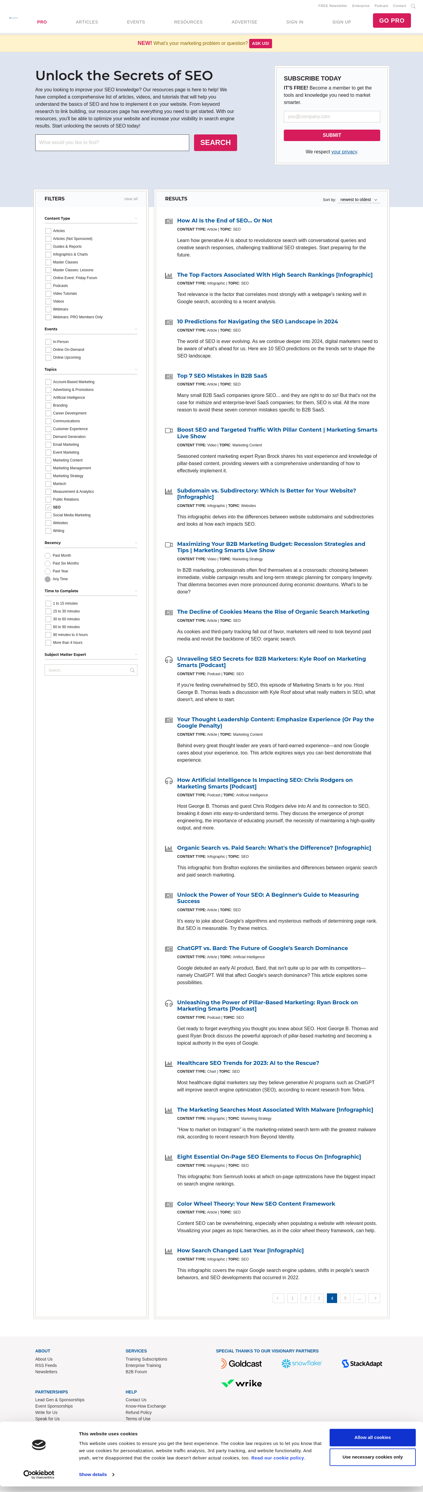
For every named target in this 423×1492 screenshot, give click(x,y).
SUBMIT (332, 136)
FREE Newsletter (332, 6)
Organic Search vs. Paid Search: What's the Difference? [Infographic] (274, 849)
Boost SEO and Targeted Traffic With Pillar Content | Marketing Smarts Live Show (277, 434)
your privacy (344, 153)
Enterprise (361, 6)
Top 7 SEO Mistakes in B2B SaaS (222, 377)
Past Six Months (66, 564)
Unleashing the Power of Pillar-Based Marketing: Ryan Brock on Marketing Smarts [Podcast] (267, 1006)
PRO (42, 22)
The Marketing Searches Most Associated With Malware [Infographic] (275, 1111)
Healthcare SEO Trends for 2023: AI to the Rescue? (248, 1064)
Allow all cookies (373, 1443)
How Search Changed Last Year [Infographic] (240, 1251)
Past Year (60, 572)
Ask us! (260, 44)
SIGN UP (341, 22)
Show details (93, 1480)
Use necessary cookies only (373, 1462)
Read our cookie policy (277, 1463)
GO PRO (392, 21)
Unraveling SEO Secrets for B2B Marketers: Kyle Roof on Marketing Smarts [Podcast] (271, 663)
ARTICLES (87, 22)
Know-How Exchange (146, 1407)
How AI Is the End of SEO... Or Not (224, 222)
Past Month (62, 557)
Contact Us (136, 1401)
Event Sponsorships (54, 1407)
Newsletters (46, 1372)
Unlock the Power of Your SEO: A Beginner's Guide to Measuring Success (268, 899)
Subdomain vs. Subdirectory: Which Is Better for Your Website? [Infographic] (266, 495)
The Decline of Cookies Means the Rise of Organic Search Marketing (273, 613)
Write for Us (46, 1413)
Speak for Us (47, 1420)
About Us (44, 1360)
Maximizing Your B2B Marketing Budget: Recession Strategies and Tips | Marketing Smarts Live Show (271, 548)
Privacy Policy (139, 1426)
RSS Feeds (46, 1366)
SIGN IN (294, 22)
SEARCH (215, 144)
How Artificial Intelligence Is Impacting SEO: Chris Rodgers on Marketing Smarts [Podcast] (265, 784)
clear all (131, 200)
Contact (399, 6)
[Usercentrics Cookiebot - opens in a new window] (39, 1480)
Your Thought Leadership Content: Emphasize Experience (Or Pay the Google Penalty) (275, 724)
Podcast (381, 6)
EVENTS (136, 22)
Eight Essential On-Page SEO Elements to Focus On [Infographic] (269, 1158)
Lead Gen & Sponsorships (59, 1401)
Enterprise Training (143, 1366)
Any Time (60, 580)
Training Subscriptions (146, 1360)
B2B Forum (136, 1372)
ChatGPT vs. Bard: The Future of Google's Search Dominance (262, 949)
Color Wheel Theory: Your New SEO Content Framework (256, 1204)
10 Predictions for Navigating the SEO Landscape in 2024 (257, 322)
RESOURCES (188, 22)
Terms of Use (138, 1420)
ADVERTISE (244, 22)
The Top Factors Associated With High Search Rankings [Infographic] (275, 276)
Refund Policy (139, 1413)
